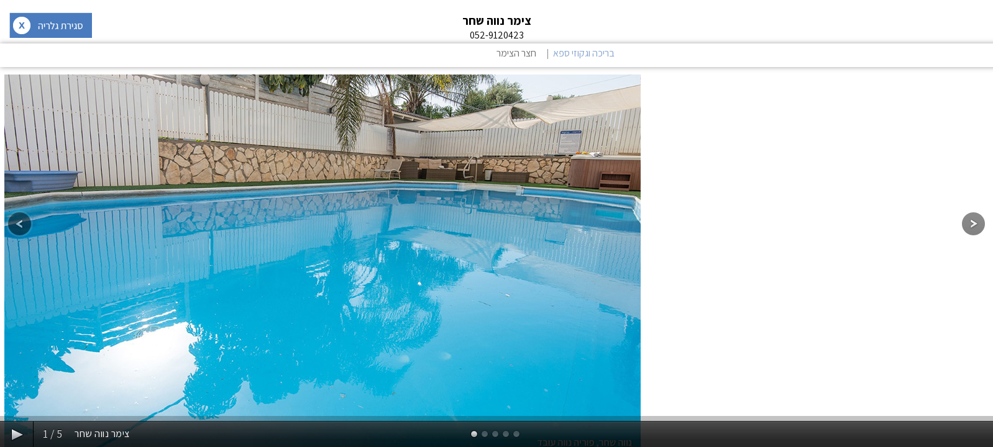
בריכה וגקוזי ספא (584, 53)
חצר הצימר (516, 53)
